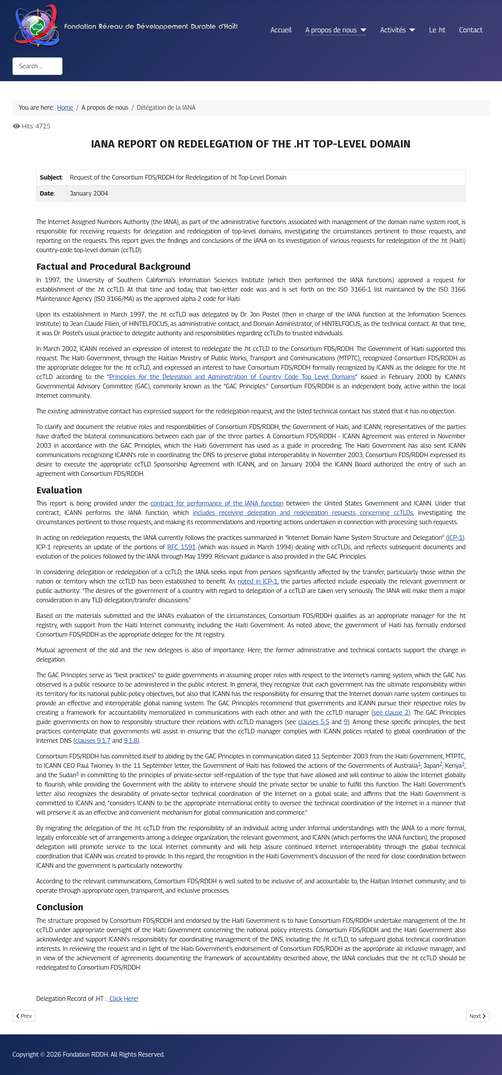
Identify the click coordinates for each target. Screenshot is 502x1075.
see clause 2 (390, 712)
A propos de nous (331, 30)
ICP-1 (455, 537)
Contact (470, 30)
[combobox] (37, 66)
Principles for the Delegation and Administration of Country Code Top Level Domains (232, 377)
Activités (393, 30)
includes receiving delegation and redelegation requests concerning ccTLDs (303, 512)
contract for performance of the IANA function (217, 503)
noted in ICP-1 (258, 581)
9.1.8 (130, 740)
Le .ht (437, 30)
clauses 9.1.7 (92, 740)
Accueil (281, 30)
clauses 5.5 (313, 722)
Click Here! (123, 998)
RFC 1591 (181, 547)
